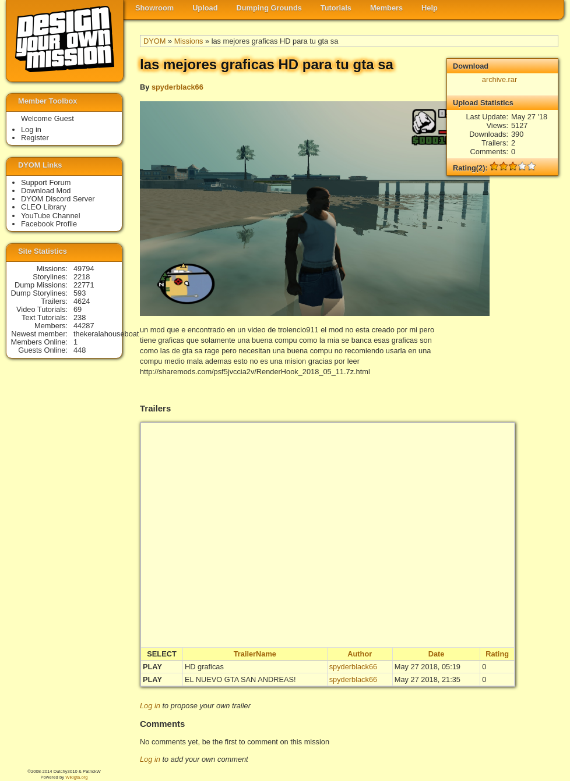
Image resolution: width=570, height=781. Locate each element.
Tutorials (336, 7)
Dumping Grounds (269, 7)
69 (77, 309)
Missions (188, 41)
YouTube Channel (50, 215)
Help (429, 7)
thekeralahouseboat (106, 333)
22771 (83, 285)
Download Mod (46, 190)
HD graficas (204, 666)
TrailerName (255, 653)
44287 (83, 325)
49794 (83, 268)
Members (386, 7)
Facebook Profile (49, 223)
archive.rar (499, 79)
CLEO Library (43, 207)
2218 (81, 276)
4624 (81, 301)
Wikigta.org (76, 777)
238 (79, 317)
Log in (150, 705)
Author (359, 653)
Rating (497, 653)
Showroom (154, 7)
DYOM (154, 41)
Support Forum (46, 182)
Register (35, 137)
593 (79, 293)
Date (436, 653)
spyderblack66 (177, 87)
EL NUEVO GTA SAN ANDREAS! (240, 679)
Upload (204, 7)
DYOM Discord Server (58, 198)
